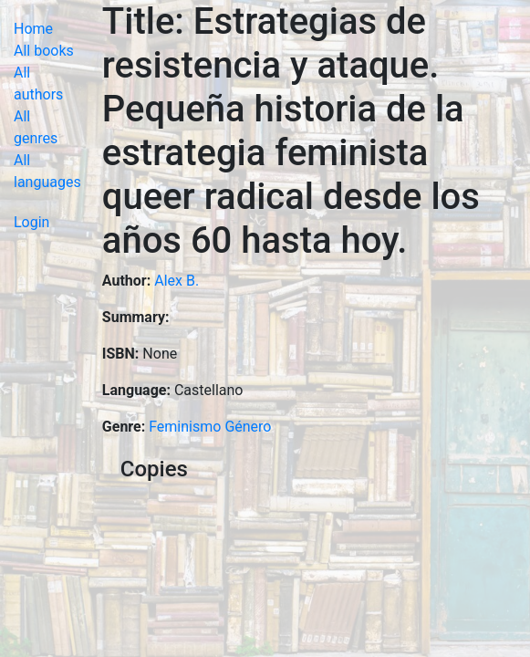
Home (33, 28)
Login (31, 222)
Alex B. (176, 280)
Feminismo (185, 426)
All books (44, 50)
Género (247, 426)
